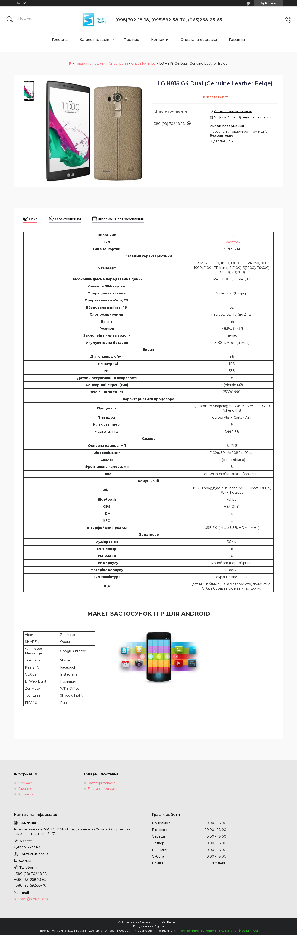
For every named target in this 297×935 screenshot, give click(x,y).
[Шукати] (10, 20)
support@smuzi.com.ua (33, 899)
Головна (60, 39)
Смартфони (118, 63)
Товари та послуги (90, 63)
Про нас (131, 39)
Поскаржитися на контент (198, 930)
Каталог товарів (94, 39)
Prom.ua (173, 922)
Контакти (159, 39)
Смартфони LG (143, 63)
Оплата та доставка (199, 39)
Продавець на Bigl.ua (148, 926)
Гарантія (237, 39)
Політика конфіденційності (239, 930)
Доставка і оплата (102, 789)
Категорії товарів (102, 783)
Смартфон (231, 242)
